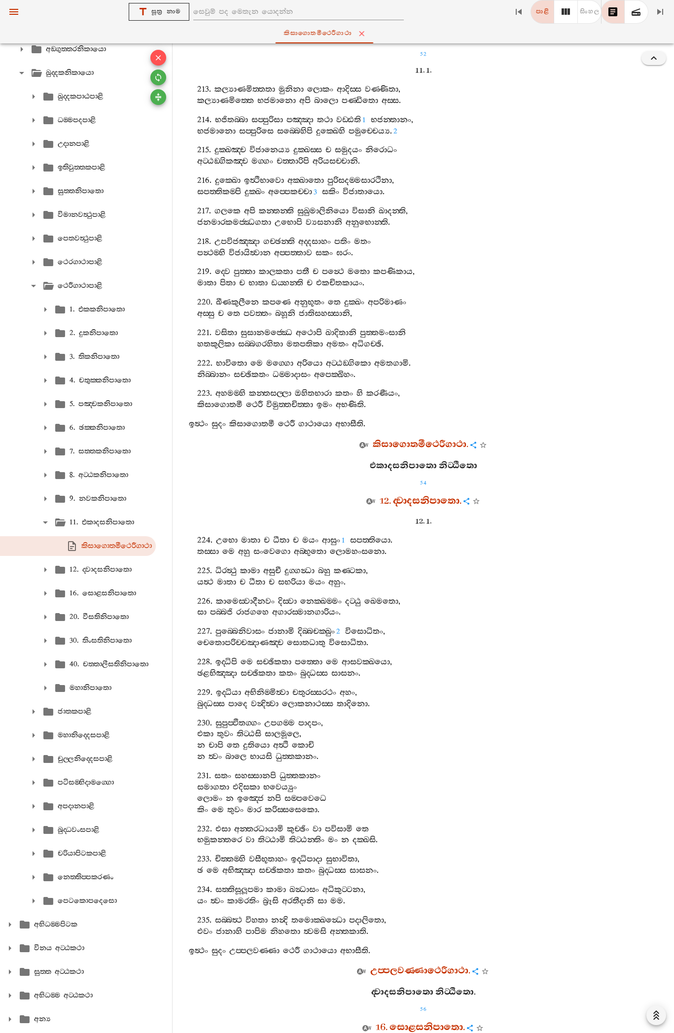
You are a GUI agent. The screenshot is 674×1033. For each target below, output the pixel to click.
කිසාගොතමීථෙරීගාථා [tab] (339, 33)
